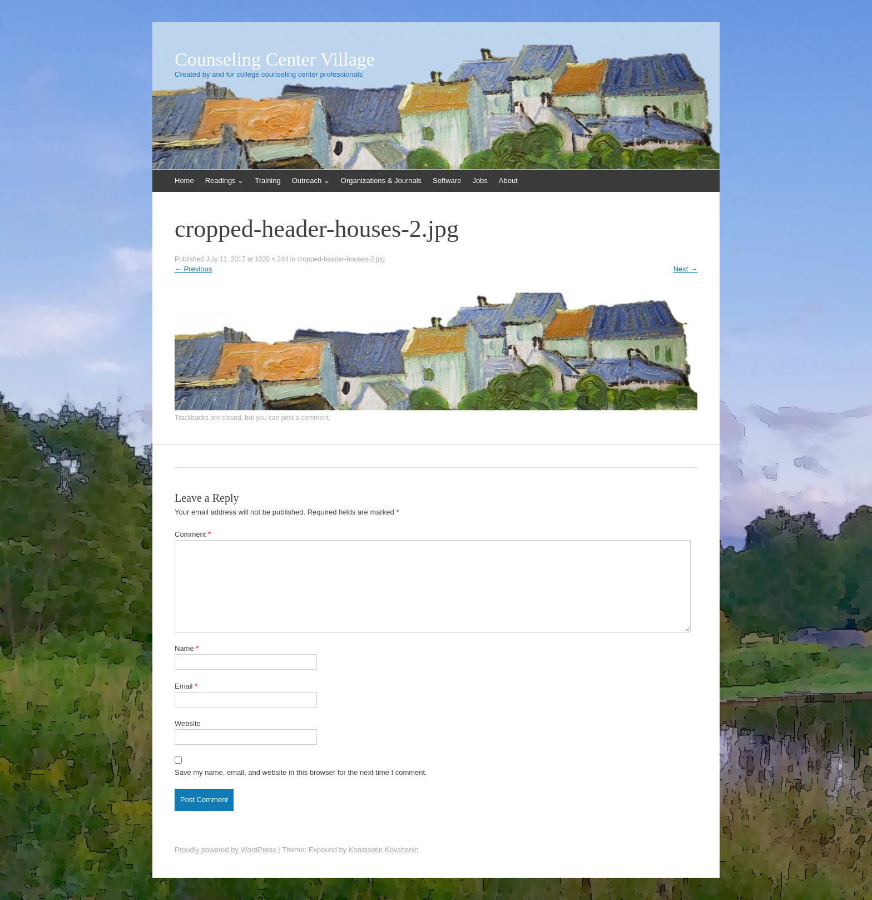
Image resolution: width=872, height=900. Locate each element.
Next (685, 269)
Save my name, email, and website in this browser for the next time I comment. (301, 772)
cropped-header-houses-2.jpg (341, 259)
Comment (193, 534)
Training (267, 180)
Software (447, 180)
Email (186, 686)
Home (184, 180)
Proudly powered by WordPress (225, 849)
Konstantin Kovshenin (384, 849)
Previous (193, 269)
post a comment (305, 418)
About (508, 180)
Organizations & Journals (381, 180)
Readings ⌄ (224, 180)
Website (188, 723)
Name (187, 648)
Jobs (479, 180)
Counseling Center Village (275, 59)
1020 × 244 (271, 259)
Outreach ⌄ (311, 180)
